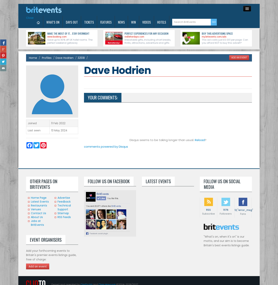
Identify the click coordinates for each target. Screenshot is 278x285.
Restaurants (39, 205)
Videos (146, 22)
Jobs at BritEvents (37, 223)
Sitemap (63, 213)
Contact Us (38, 213)
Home (33, 58)
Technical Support (64, 207)
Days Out (72, 22)
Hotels (161, 22)
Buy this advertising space (217, 33)
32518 (81, 58)
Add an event (38, 266)
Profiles (47, 58)
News (121, 22)
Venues (36, 209)
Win (133, 22)
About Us (37, 217)
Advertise (64, 198)
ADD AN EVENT (239, 57)
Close (30, 18)
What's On (52, 22)
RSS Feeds (64, 217)
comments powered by (106, 147)
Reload (200, 140)
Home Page (39, 198)
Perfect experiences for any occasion (146, 33)
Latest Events (40, 202)
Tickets (89, 22)
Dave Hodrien (65, 58)
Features (106, 22)
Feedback (64, 202)
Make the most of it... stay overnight (68, 33)
